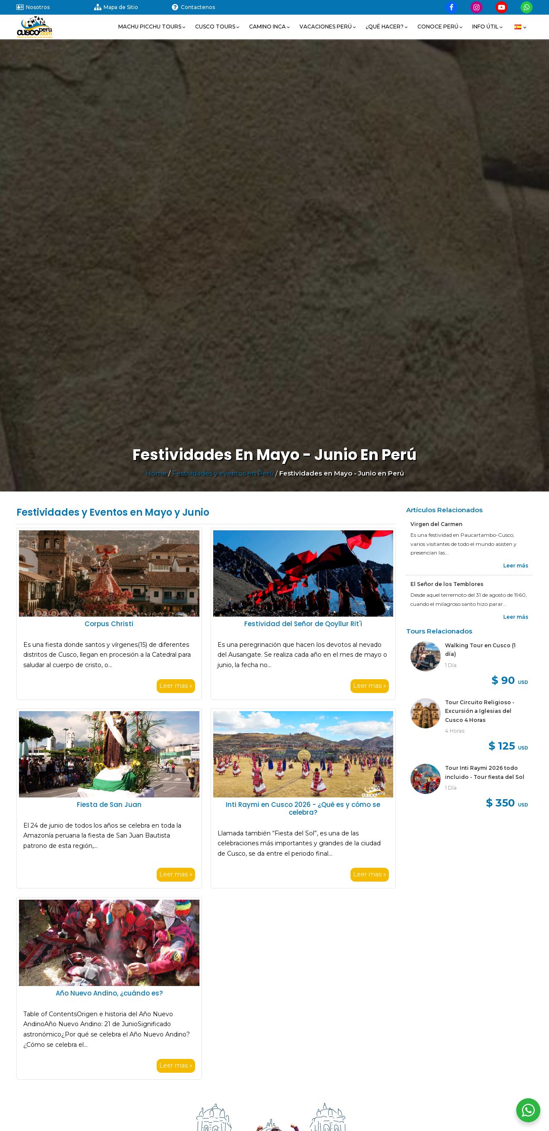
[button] (152, 26)
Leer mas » (175, 686)
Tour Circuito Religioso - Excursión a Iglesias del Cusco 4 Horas (479, 711)
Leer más (515, 565)
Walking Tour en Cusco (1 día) (480, 649)
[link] (469, 665)
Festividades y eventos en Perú (223, 473)
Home (156, 473)
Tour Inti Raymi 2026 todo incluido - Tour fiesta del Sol (484, 772)
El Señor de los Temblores (446, 584)
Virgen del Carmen (436, 524)
